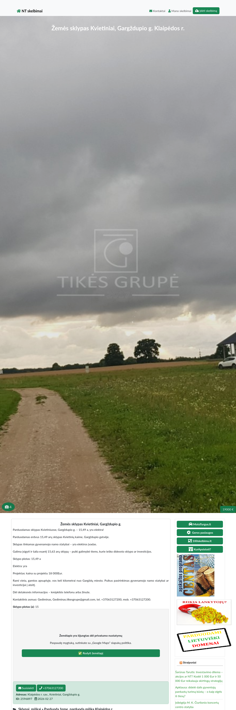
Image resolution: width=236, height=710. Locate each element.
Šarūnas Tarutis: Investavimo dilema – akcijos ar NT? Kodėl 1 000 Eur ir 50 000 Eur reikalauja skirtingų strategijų (199, 676)
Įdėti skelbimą (206, 10)
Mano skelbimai (179, 11)
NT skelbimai (30, 11)
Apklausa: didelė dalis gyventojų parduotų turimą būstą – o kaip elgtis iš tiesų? (198, 691)
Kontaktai (157, 11)
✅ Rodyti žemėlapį (90, 653)
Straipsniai (189, 662)
